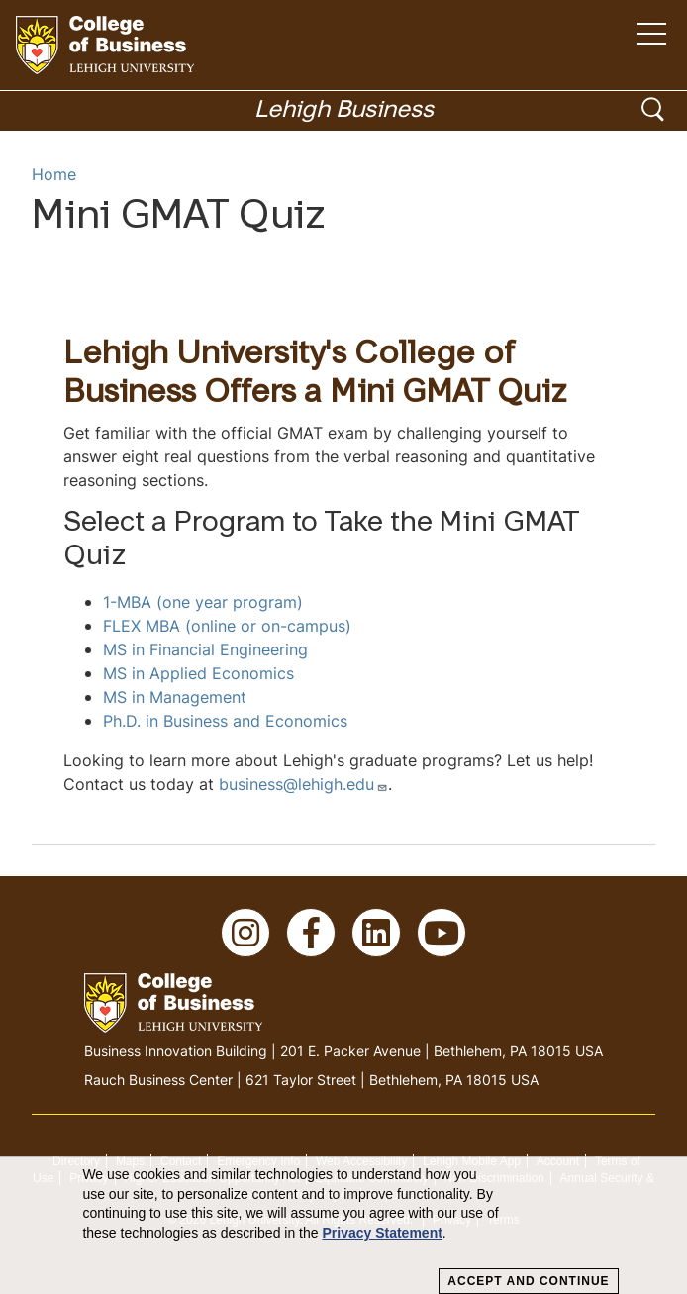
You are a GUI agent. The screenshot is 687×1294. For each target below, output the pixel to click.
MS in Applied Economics (198, 673)
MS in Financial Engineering (205, 649)
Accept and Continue (528, 1281)
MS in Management (174, 697)
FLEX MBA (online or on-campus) (227, 626)
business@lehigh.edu (303, 784)
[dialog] (343, 1225)
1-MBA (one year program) (203, 602)
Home (54, 174)
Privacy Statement (382, 1233)
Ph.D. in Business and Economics (225, 721)
